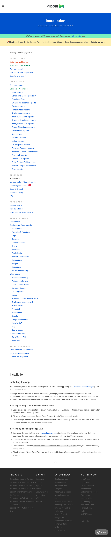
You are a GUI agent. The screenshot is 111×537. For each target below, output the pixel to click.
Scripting (15, 239)
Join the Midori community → (87, 499)
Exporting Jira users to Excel (21, 212)
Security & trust (16, 189)
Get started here (98, 42)
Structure (15, 316)
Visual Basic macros (20, 256)
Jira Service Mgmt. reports (23, 117)
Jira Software (17, 305)
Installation (15, 178)
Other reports (17, 169)
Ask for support (16, 69)
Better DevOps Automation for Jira (22, 509)
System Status (39, 487)
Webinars (39, 498)
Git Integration (18, 291)
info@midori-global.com (86, 480)
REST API (16, 340)
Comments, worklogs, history (24, 96)
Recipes (15, 263)
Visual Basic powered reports (24, 166)
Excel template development (21, 350)
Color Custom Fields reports (23, 162)
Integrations (15, 274)
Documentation (42, 492)
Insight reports (18, 141)
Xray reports (17, 134)
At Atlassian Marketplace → (21, 72)
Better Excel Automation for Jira (23, 482)
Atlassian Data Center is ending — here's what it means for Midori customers (64, 506)
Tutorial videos (16, 205)
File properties (18, 229)
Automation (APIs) (17, 333)
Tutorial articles (16, 209)
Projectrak (16, 309)
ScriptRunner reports (20, 131)
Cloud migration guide (19, 185)
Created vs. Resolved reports (24, 103)
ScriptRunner (17, 312)
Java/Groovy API (19, 337)
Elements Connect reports (23, 148)
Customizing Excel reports (21, 225)
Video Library (41, 495)
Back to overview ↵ (18, 76)
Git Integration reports (21, 145)
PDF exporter (76, 36)
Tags (14, 236)
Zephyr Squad (17, 330)
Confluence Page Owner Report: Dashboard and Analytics (61, 484)
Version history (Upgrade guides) (23, 182)
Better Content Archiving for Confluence (21, 493)
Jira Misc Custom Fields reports (25, 152)
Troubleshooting (16, 192)
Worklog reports (18, 106)
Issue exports (17, 92)
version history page (48, 433)
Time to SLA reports (20, 159)
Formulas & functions (21, 232)
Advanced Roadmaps (20, 277)
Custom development (19, 357)
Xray (13, 326)
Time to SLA (17, 323)
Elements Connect (19, 288)
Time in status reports (21, 110)
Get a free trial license (19, 62)
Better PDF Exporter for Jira (21, 485)
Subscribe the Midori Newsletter (89, 493)
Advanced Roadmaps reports (24, 120)
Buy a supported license (20, 65)
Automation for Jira (20, 281)
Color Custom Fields (20, 284)
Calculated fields (18, 99)
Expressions (17, 260)
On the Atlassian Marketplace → (87, 487)
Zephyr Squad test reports (23, 124)
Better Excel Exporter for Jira (21, 479)
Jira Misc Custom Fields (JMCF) (25, 298)
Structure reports (19, 138)
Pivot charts (17, 253)
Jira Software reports (21, 113)
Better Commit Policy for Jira (21, 498)
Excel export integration (19, 353)
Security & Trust (87, 505)
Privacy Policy (86, 508)
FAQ (11, 196)
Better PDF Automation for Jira (22, 489)
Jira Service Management (22, 302)
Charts (14, 246)
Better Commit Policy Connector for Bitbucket (23, 503)
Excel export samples (19, 89)
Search (39, 501)
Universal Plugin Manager (83, 386)
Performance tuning (20, 270)
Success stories (16, 85)
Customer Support (40, 480)
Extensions (16, 267)
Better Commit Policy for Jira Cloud (38, 42)
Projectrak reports (19, 155)
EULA (83, 511)
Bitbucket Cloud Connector (67, 42)
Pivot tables (16, 249)
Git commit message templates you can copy (63, 495)
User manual (15, 222)
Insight (14, 295)
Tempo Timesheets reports (23, 127)
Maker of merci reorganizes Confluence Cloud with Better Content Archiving (63, 520)
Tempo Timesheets (20, 319)
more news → (60, 530)
